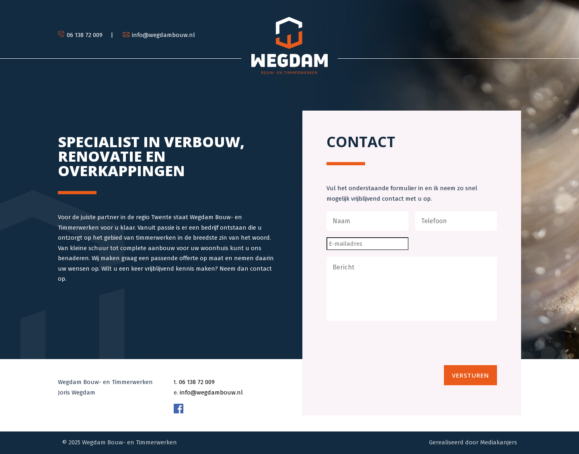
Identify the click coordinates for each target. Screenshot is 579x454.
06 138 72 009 (197, 382)
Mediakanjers (498, 442)
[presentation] (387, 343)
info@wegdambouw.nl (211, 392)
